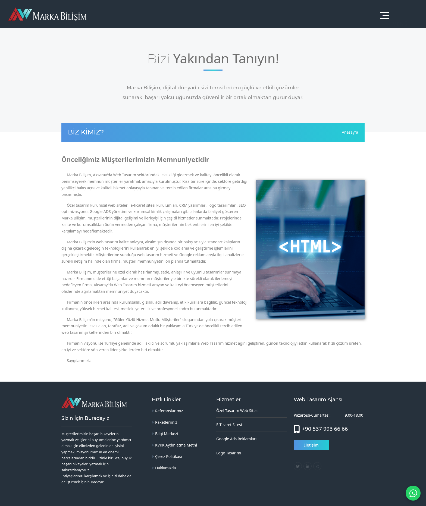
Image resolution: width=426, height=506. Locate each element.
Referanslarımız (169, 410)
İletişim (311, 445)
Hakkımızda (165, 467)
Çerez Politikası (168, 456)
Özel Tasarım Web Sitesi (237, 410)
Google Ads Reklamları (236, 438)
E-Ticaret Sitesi (229, 424)
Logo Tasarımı (228, 452)
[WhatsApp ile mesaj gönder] (413, 493)
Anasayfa (350, 132)
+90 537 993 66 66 (325, 428)
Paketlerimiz (166, 422)
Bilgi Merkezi (166, 433)
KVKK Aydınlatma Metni (176, 445)
